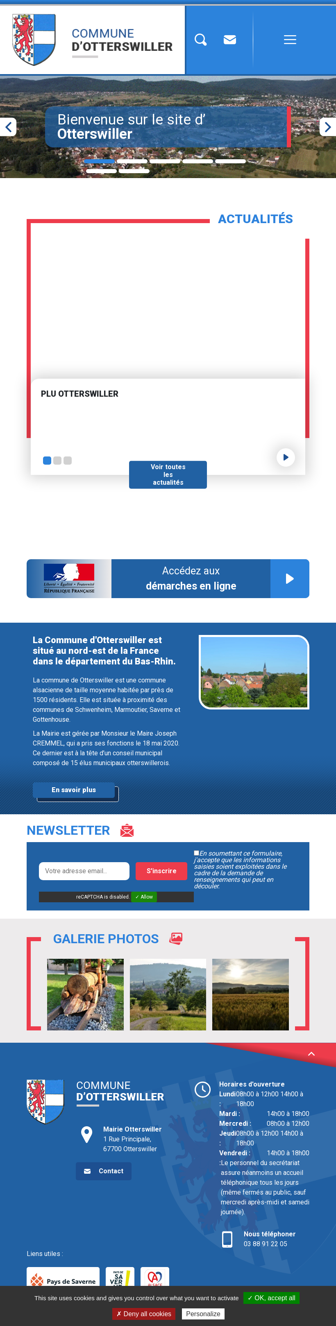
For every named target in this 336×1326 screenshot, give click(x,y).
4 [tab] (197, 161)
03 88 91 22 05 (264, 1238)
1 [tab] (99, 161)
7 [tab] (134, 171)
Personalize (203, 1313)
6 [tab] (101, 171)
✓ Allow (144, 897)
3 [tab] (165, 161)
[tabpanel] (168, 127)
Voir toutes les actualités (168, 474)
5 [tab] (230, 161)
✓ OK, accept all (271, 1297)
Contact (111, 1171)
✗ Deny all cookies (143, 1313)
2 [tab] (132, 161)
